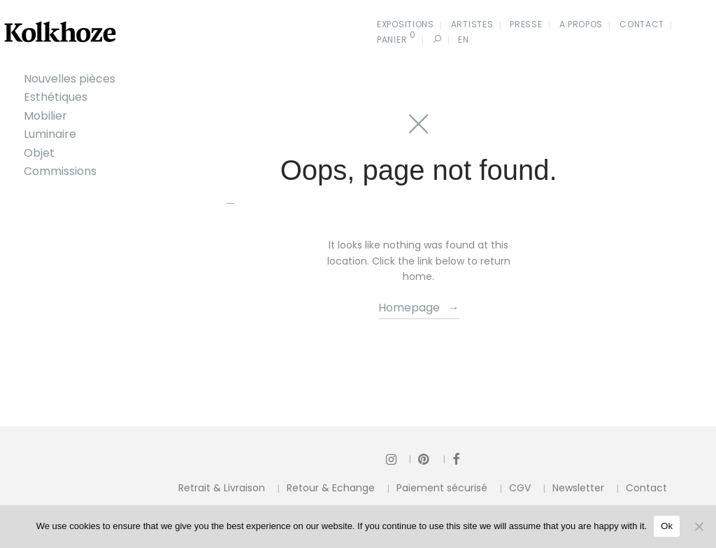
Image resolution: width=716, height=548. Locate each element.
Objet (39, 153)
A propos (581, 24)
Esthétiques (55, 97)
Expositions (405, 24)
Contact (642, 24)
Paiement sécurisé (441, 488)
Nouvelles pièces (69, 79)
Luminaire (50, 134)
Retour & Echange (331, 488)
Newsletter (578, 488)
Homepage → (418, 308)
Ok (667, 526)
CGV (520, 488)
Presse (526, 24)
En (463, 39)
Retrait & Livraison (221, 488)
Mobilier (45, 116)
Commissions (60, 171)
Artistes (472, 24)
